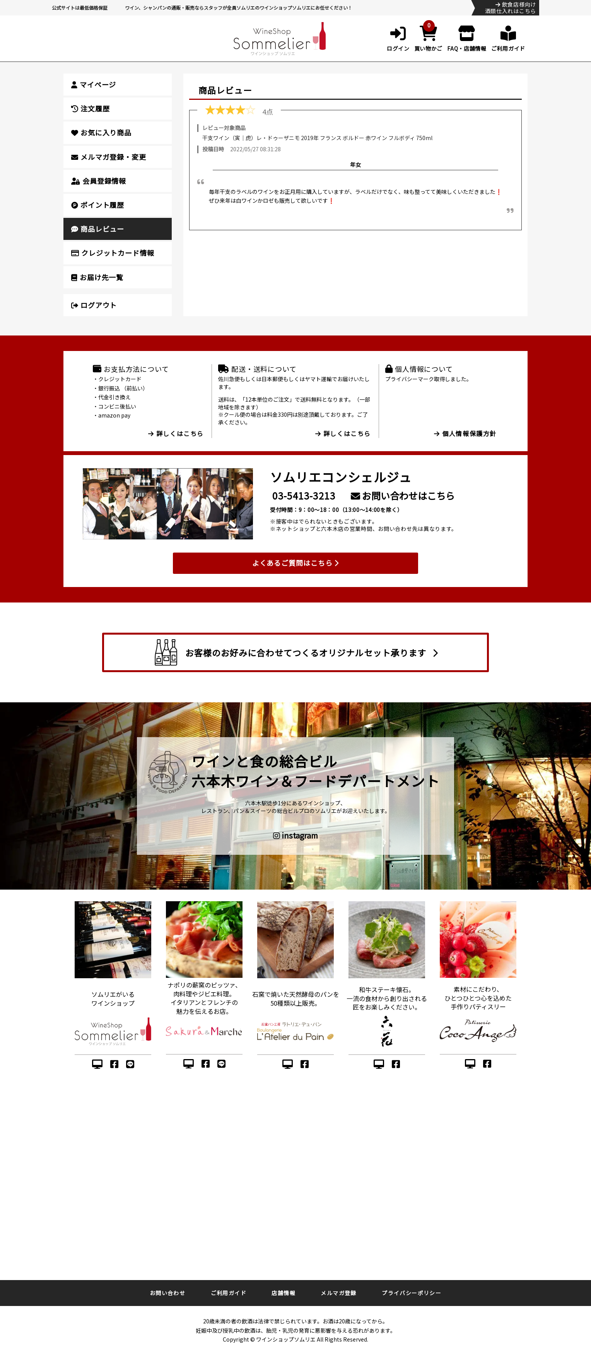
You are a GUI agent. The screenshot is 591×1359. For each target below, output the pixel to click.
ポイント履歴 (97, 205)
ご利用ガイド (228, 1293)
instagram (295, 835)
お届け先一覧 (97, 277)
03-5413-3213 (303, 495)
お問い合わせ (167, 1293)
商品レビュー (97, 229)
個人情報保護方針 (465, 433)
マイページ (93, 84)
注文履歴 (90, 108)
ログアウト (94, 305)
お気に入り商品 (101, 132)
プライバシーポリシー (411, 1293)
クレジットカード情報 (112, 253)
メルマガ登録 (338, 1293)
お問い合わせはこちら (403, 495)
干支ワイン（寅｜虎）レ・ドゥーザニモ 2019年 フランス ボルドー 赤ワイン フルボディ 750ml (317, 138)
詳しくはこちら (176, 433)
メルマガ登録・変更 (108, 157)
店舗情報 (284, 1293)
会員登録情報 (98, 181)
